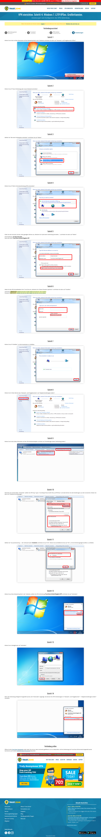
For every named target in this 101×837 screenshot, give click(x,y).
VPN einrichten (68, 8)
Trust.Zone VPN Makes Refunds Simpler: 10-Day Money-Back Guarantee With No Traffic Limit (82, 818)
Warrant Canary (9, 818)
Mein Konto (92, 3)
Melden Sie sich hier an (72, 24)
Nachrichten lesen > (72, 825)
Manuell (23, 818)
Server (87, 8)
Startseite (7, 806)
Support (93, 8)
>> (70, 1)
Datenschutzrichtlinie (11, 816)
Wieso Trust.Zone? (52, 8)
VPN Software (8, 809)
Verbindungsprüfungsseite (23, 751)
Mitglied (7, 821)
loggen (43, 24)
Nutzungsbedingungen (11, 814)
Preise (60, 8)
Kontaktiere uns (25, 809)
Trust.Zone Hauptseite (17, 749)
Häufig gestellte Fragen (27, 816)
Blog (22, 814)
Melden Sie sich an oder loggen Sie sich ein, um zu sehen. (31, 291)
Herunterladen (79, 8)
